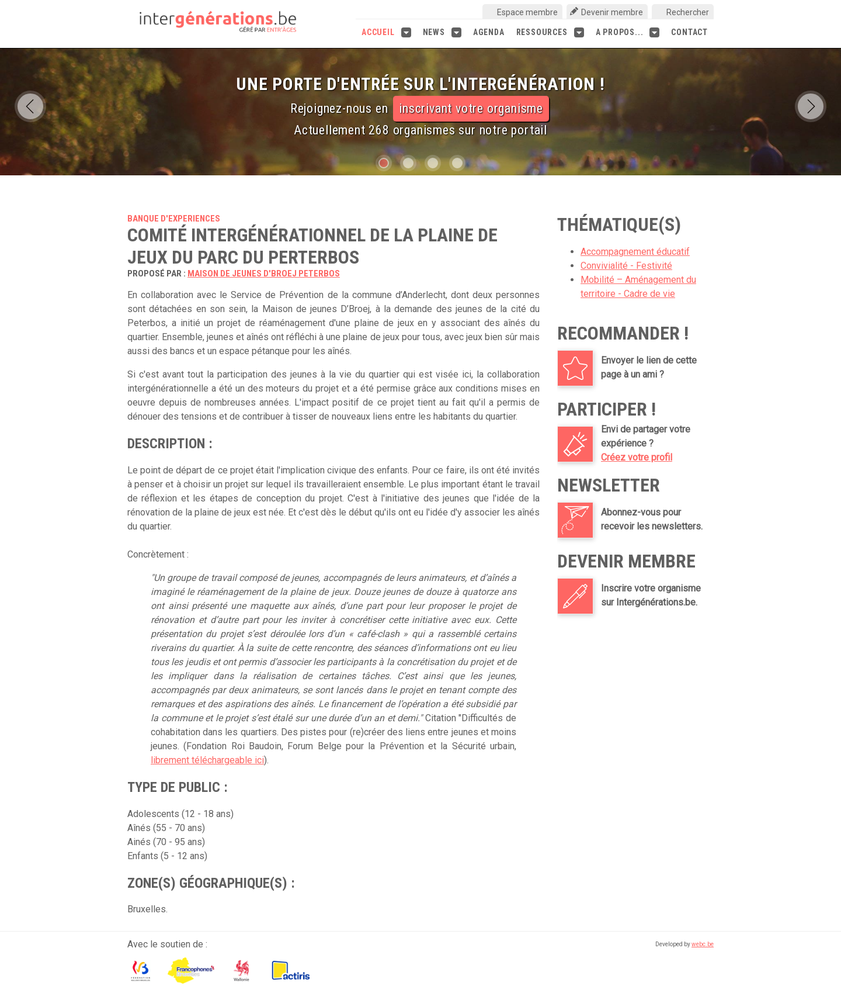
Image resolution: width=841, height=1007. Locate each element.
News (442, 32)
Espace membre (527, 12)
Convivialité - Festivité (626, 265)
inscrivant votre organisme (471, 108)
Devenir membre (612, 12)
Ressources (550, 32)
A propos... (628, 32)
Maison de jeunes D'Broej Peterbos (263, 273)
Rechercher (687, 12)
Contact (689, 32)
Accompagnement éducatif (635, 251)
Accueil (386, 32)
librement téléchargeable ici (207, 760)
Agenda (489, 32)
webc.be (702, 944)
